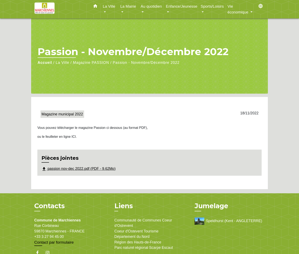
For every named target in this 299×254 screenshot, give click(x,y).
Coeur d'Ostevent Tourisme (136, 231)
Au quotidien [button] (151, 6)
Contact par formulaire (54, 242)
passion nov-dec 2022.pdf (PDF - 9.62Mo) (79, 169)
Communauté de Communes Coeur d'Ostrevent (143, 223)
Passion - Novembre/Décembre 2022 (146, 62)
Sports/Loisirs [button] (212, 6)
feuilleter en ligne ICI (60, 136)
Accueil (45, 62)
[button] (95, 7)
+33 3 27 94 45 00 (49, 237)
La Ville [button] (109, 6)
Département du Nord (132, 237)
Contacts (49, 206)
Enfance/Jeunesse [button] (181, 6)
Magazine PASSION (91, 62)
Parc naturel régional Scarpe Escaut (143, 248)
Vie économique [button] (238, 9)
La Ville (62, 62)
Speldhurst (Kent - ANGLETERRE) (228, 221)
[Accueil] (60, 9)
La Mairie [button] (128, 6)
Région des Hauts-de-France (137, 242)
